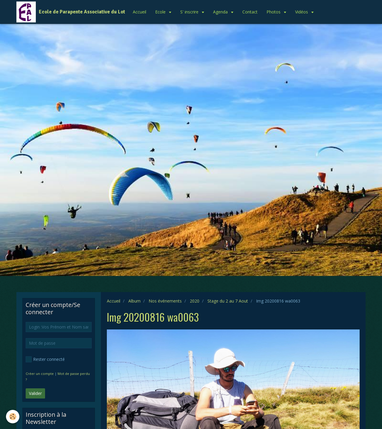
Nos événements (165, 301)
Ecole (161, 12)
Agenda (221, 12)
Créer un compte (40, 373)
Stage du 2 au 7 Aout (227, 301)
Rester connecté (45, 359)
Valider (35, 393)
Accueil (139, 12)
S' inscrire (190, 12)
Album (134, 301)
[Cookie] (12, 416)
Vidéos (302, 12)
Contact (250, 12)
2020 (194, 301)
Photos (274, 12)
